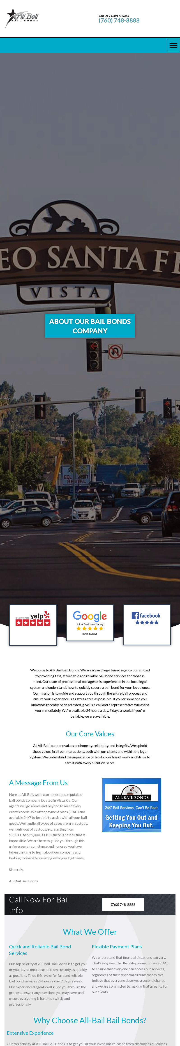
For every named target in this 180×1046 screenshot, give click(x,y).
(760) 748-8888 (119, 20)
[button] (173, 45)
